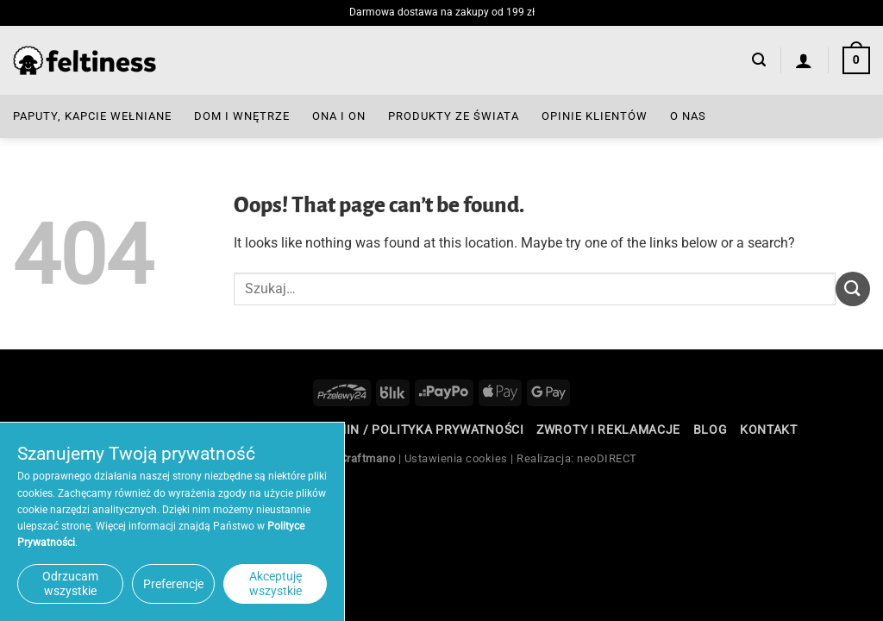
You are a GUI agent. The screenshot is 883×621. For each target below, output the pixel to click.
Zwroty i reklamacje (608, 429)
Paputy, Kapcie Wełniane (92, 116)
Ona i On (339, 116)
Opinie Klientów (595, 116)
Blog (710, 429)
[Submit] (853, 288)
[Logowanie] (804, 60)
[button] (759, 60)
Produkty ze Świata (453, 116)
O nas (688, 116)
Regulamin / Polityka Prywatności (405, 429)
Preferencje (173, 584)
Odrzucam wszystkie (70, 583)
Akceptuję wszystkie (275, 583)
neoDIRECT (607, 458)
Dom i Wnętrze (242, 116)
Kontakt (769, 429)
